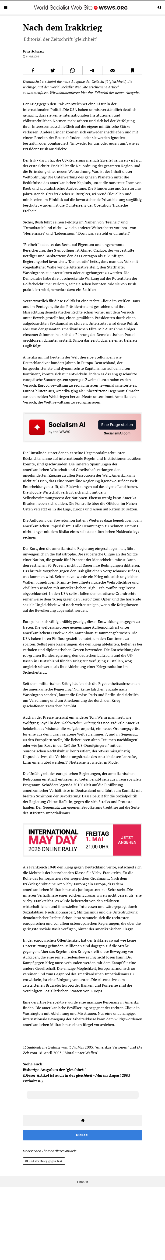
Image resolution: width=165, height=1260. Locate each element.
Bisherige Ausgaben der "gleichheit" (54, 1069)
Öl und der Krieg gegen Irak (44, 1161)
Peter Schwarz (33, 51)
